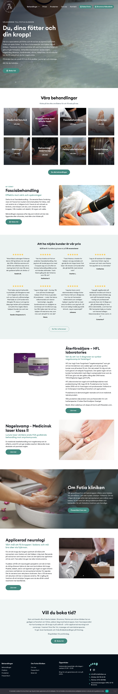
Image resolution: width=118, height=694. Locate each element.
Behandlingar (33, 6)
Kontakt (73, 7)
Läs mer (17, 124)
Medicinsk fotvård (17, 119)
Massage (17, 149)
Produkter (54, 7)
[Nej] (115, 691)
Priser (44, 7)
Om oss (64, 7)
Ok (107, 691)
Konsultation (101, 149)
